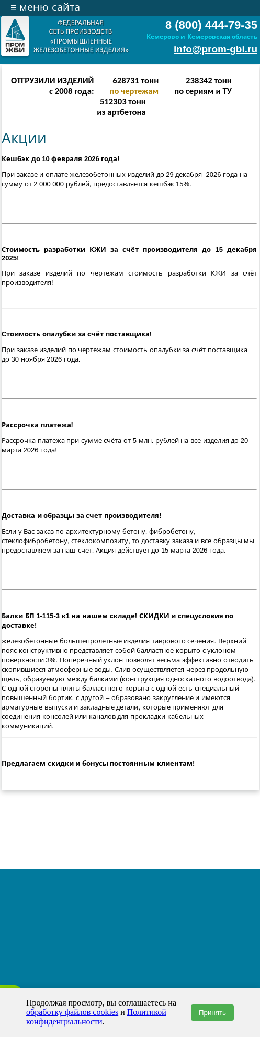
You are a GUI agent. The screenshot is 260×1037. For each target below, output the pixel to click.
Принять (212, 1013)
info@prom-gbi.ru (215, 49)
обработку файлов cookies (72, 1012)
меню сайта (45, 7)
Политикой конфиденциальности (96, 1017)
